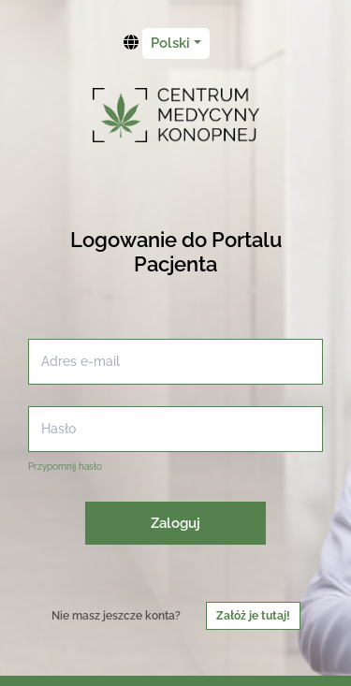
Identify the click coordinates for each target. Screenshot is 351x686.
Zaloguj (175, 523)
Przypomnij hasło (65, 466)
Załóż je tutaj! (253, 615)
